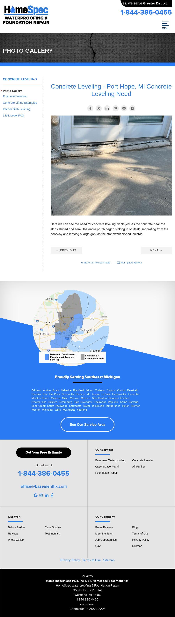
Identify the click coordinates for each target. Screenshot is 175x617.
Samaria (133, 402)
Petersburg (65, 402)
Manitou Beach (40, 398)
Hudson (80, 394)
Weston (36, 409)
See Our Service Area (87, 425)
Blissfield (78, 390)
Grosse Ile (68, 394)
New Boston (99, 398)
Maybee (56, 398)
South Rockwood (57, 406)
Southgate (75, 406)
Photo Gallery (12, 90)
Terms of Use (140, 533)
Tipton (125, 406)
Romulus (113, 402)
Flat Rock (54, 394)
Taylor (86, 406)
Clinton (121, 390)
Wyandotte (68, 409)
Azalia (55, 390)
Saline (123, 402)
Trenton (135, 406)
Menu (165, 26)
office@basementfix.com (44, 486)
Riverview (86, 402)
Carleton (100, 390)
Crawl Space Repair (107, 466)
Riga (76, 402)
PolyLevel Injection (15, 96)
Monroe (74, 398)
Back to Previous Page (96, 262)
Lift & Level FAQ (13, 115)
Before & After (16, 527)
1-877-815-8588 (87, 604)
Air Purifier (138, 466)
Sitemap (137, 545)
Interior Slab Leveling (16, 109)
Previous (66, 250)
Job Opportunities (106, 539)
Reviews (13, 533)
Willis (58, 409)
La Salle (106, 394)
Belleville (66, 390)
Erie (45, 394)
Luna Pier (133, 394)
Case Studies (53, 527)
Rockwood (100, 402)
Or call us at (43, 465)
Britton (89, 390)
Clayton (111, 390)
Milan (65, 398)
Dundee (36, 394)
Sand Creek (39, 406)
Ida (88, 394)
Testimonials (52, 533)
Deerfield (132, 390)
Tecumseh (98, 406)
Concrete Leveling (20, 79)
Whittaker (47, 409)
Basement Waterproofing (110, 460)
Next (156, 250)
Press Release (104, 527)
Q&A (98, 545)
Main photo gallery (129, 262)
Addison (36, 390)
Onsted (124, 398)
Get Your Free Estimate (44, 452)
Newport (113, 398)
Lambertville (119, 394)
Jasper (96, 394)
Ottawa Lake (39, 402)
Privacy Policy (140, 539)
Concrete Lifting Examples (20, 102)
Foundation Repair (106, 472)
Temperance (113, 406)
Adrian (47, 390)
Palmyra (52, 402)
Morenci (86, 398)
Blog (135, 527)
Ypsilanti (82, 409)
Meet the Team (104, 533)
